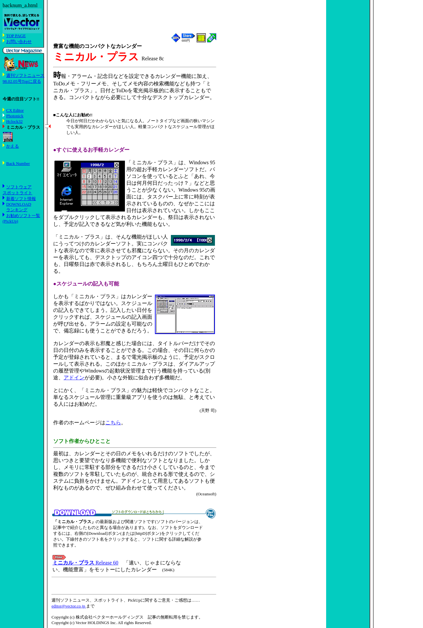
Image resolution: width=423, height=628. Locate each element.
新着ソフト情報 (21, 198)
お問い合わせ (19, 41)
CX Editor (15, 110)
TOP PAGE (16, 35)
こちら (113, 422)
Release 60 (85, 562)
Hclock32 (14, 121)
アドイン (74, 377)
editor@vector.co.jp (69, 606)
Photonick (14, 115)
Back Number (18, 163)
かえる (12, 146)
